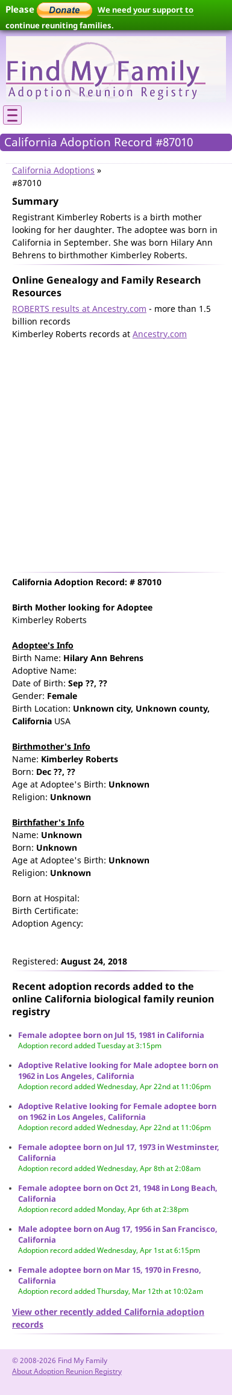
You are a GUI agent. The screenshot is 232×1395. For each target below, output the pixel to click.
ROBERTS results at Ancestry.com (79, 308)
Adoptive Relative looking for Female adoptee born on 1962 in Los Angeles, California (117, 1111)
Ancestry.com (160, 334)
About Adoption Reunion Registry (67, 1371)
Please (48, 9)
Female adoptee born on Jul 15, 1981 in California (111, 1035)
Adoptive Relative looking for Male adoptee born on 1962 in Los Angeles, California (118, 1070)
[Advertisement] (113, 453)
